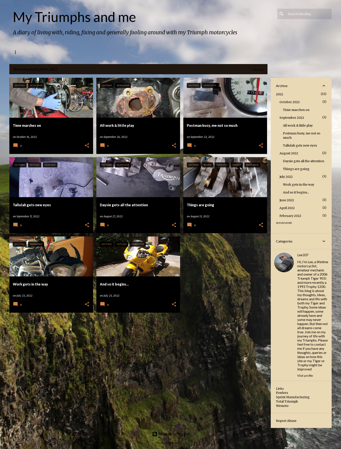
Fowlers (282, 393)
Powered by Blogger (170, 434)
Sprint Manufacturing (293, 397)
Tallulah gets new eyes (300, 145)
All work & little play (298, 125)
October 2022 (289, 102)
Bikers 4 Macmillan (168, 52)
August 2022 (288, 153)
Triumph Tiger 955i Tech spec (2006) (55, 52)
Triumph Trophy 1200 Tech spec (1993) (117, 52)
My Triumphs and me (74, 17)
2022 (279, 94)
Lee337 (302, 255)
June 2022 (286, 200)
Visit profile (305, 375)
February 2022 (290, 216)
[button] (87, 146)
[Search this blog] (309, 14)
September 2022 (291, 118)
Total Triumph (287, 401)
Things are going (296, 169)
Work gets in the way (298, 185)
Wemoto (282, 406)
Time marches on (296, 110)
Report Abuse (286, 421)
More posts (138, 325)
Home (17, 52)
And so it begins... (296, 192)
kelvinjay (181, 442)
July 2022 (286, 177)
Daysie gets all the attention (303, 161)
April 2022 (287, 208)
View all (258, 69)
